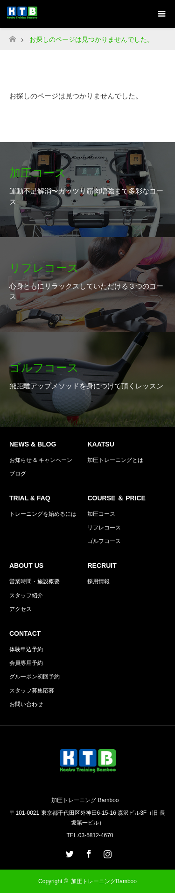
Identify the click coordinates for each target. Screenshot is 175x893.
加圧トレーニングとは (115, 460)
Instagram (106, 852)
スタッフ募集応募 (31, 690)
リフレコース (104, 527)
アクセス (20, 609)
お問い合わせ (26, 704)
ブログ (17, 473)
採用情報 (98, 581)
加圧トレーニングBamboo (106, 881)
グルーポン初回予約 (34, 676)
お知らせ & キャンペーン (40, 460)
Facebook (88, 852)
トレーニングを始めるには (43, 514)
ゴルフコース (104, 541)
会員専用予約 (26, 663)
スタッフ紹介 (26, 595)
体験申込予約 (26, 649)
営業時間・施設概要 (34, 581)
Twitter (69, 852)
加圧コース (101, 514)
